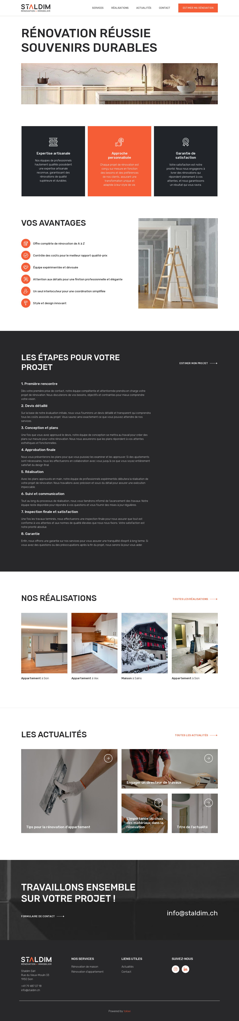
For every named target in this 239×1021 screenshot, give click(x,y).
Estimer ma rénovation (198, 8)
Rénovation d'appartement (87, 971)
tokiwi (127, 1011)
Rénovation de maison (84, 966)
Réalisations (120, 8)
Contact (164, 8)
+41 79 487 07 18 (31, 986)
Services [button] (98, 8)
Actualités (143, 8)
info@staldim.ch (192, 913)
